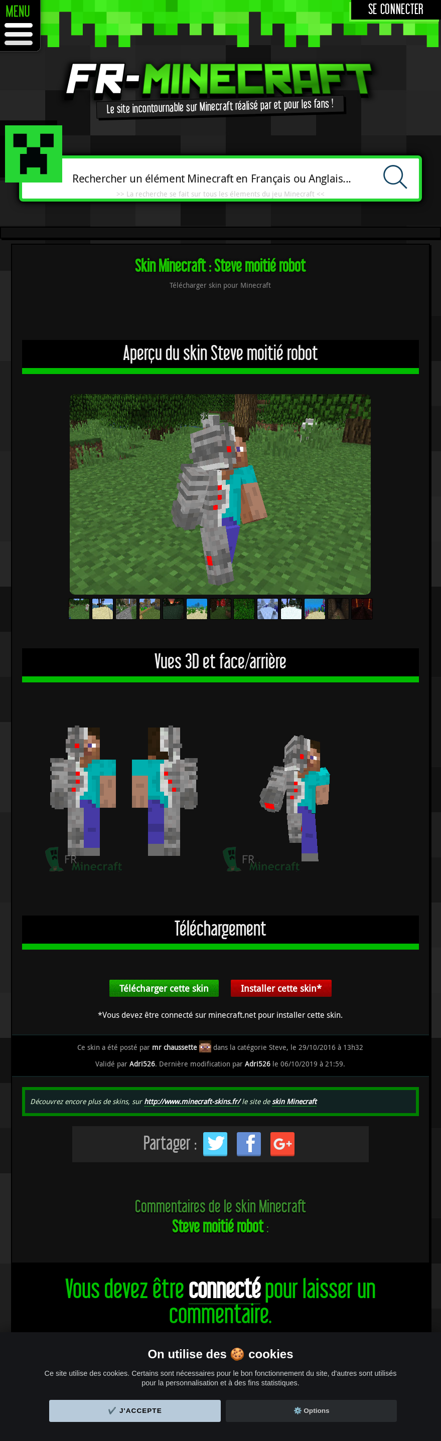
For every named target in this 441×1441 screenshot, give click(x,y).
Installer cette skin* (281, 988)
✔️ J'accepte (135, 1410)
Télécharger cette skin (164, 988)
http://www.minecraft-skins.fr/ (192, 1101)
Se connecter (396, 10)
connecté (224, 1290)
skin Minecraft (294, 1101)
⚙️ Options (311, 1410)
